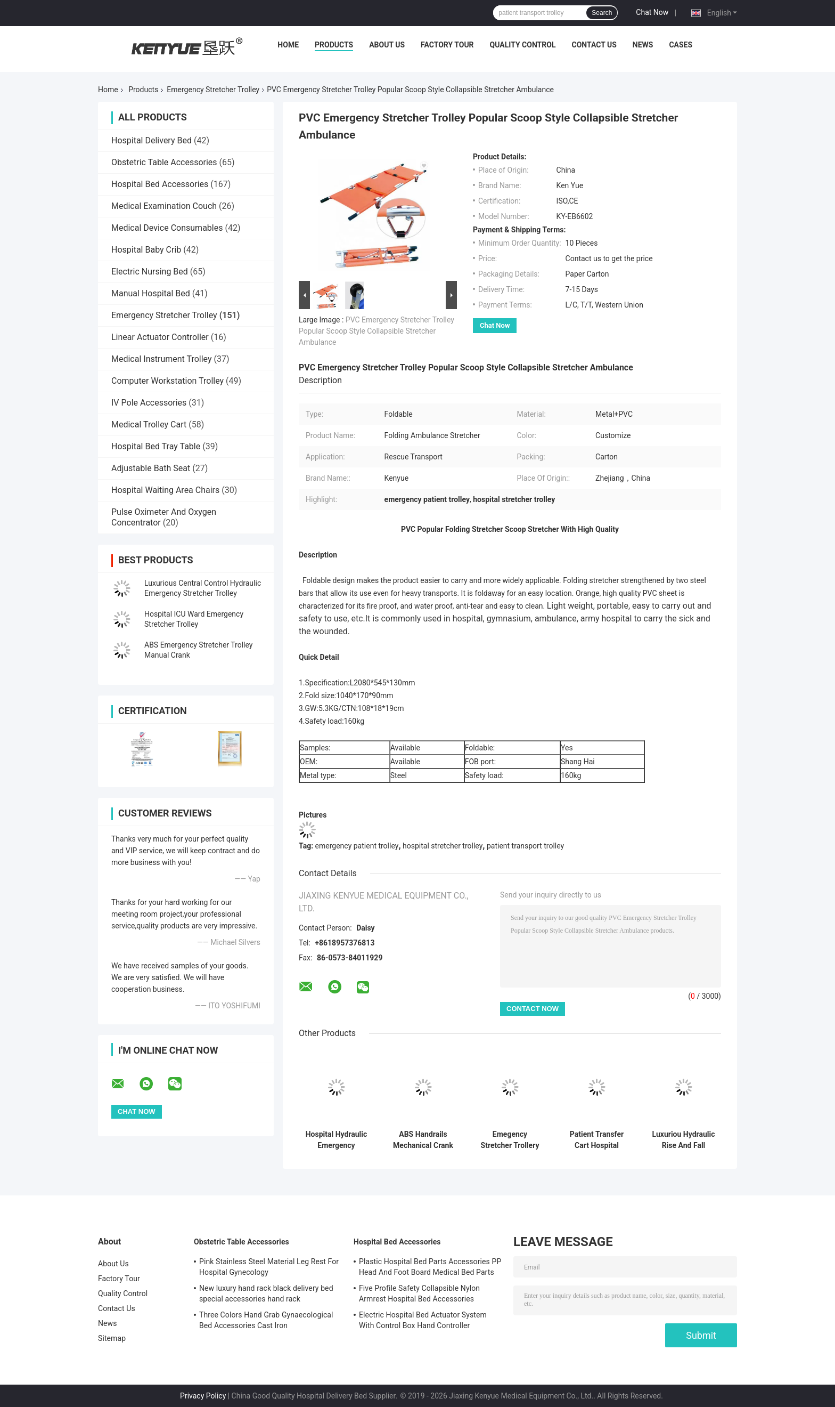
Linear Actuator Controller (160, 337)
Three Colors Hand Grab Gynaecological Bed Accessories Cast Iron (266, 1320)
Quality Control (523, 45)
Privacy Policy (203, 1396)
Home (288, 45)
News (643, 45)
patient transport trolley (525, 846)
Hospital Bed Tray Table (155, 446)
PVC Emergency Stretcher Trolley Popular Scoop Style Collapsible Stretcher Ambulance (376, 331)
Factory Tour (447, 45)
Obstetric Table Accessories (164, 162)
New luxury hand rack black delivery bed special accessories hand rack (266, 1293)
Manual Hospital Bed (150, 293)
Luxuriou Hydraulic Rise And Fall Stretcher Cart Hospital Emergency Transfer (683, 1140)
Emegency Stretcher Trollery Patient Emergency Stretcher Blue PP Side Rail (510, 1140)
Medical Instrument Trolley (161, 359)
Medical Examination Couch (164, 206)
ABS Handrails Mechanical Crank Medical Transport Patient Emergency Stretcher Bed (423, 1140)
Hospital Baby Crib (146, 250)
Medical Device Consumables (167, 228)
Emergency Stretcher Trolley (213, 89)
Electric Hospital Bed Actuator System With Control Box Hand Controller (423, 1320)
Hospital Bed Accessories (159, 184)
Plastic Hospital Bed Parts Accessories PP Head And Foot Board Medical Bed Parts (430, 1266)
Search (602, 13)
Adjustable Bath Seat (150, 468)
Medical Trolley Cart (148, 424)
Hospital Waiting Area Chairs (165, 490)
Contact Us (593, 45)
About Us (387, 45)
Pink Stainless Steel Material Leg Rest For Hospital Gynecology (269, 1266)
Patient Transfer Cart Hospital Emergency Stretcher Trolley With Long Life (597, 1140)
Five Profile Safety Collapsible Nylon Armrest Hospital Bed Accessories (419, 1293)
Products (334, 45)
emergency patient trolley (357, 846)
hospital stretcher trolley (442, 846)
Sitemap (112, 1338)
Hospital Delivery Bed (151, 140)
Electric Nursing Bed (149, 271)
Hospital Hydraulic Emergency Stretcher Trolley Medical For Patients (336, 1140)
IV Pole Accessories (148, 403)
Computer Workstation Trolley (167, 381)
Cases (680, 45)
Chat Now (652, 12)
